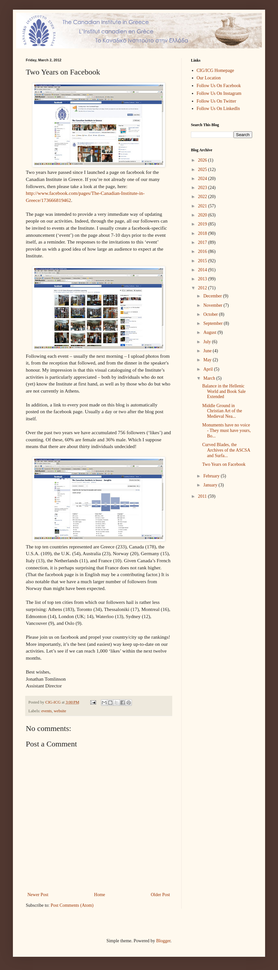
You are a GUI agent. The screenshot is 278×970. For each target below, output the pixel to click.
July (207, 341)
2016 (203, 251)
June (208, 350)
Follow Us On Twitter (216, 101)
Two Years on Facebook (223, 464)
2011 (203, 496)
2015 (203, 260)
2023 (203, 187)
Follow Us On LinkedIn (218, 108)
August (210, 332)
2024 (203, 178)
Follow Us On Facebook (219, 85)
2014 (203, 269)
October (211, 314)
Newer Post (37, 894)
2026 (203, 160)
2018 (203, 233)
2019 (203, 224)
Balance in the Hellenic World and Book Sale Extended (224, 391)
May (208, 359)
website (60, 711)
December (213, 296)
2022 (203, 196)
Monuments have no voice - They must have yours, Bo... (226, 430)
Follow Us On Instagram (219, 93)
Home (99, 894)
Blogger (163, 940)
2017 (203, 242)
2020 (203, 215)
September (213, 323)
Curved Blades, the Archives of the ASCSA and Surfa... (226, 450)
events (46, 711)
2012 (203, 287)
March (209, 378)
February (212, 476)
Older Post (160, 894)
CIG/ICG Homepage (215, 70)
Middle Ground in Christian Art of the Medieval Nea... (222, 411)
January (210, 485)
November (213, 305)
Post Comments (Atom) (72, 905)
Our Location (209, 77)
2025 (203, 169)
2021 (203, 206)
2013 (203, 278)
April (208, 369)
